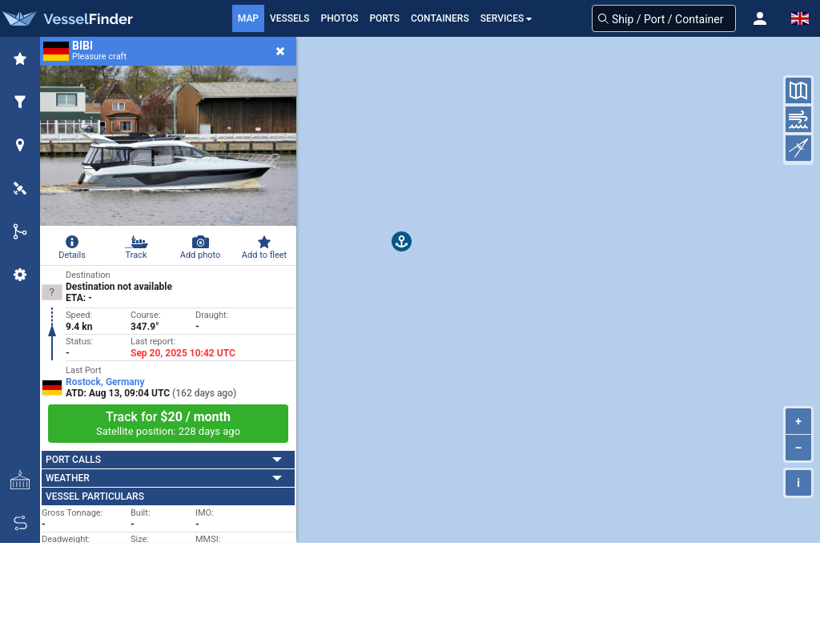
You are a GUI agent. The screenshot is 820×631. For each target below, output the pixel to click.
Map (248, 18)
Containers (440, 18)
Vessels (290, 18)
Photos (340, 18)
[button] (760, 18)
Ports (384, 18)
